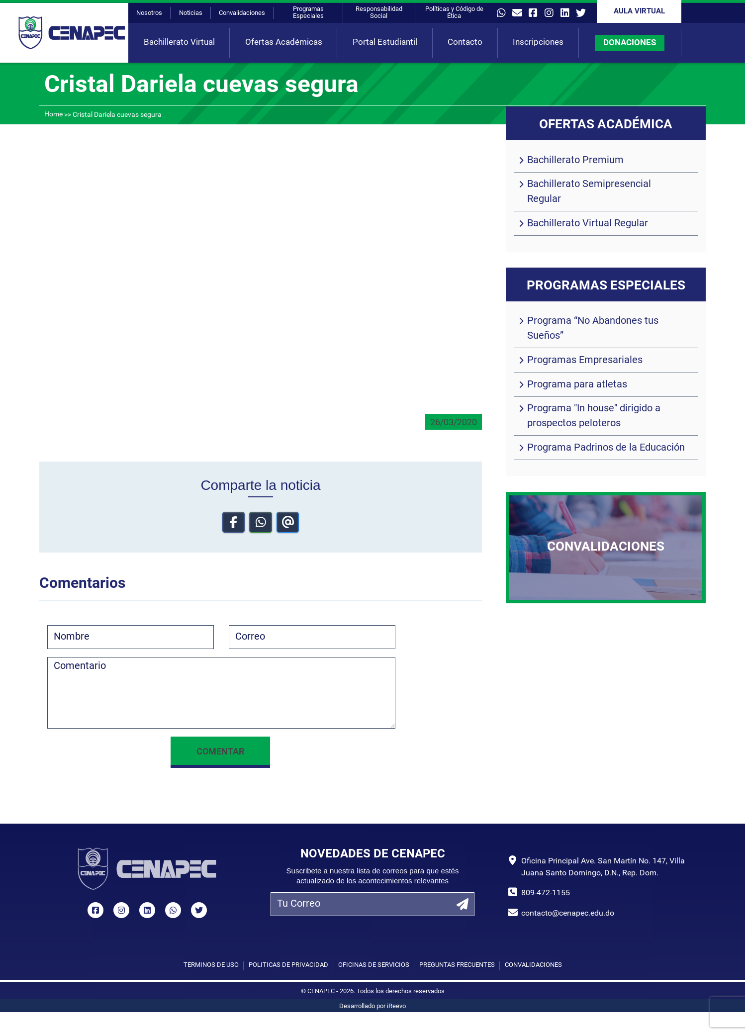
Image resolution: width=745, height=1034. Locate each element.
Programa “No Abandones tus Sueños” (592, 328)
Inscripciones (538, 42)
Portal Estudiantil (385, 42)
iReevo (396, 1006)
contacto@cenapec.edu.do (567, 914)
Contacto (465, 42)
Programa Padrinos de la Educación (606, 448)
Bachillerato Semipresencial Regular (589, 192)
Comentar (220, 752)
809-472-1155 (545, 893)
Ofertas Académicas (283, 42)
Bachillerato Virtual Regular (587, 224)
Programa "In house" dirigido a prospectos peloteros (593, 416)
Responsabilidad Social (379, 12)
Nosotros (149, 13)
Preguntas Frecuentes (457, 965)
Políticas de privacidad (288, 965)
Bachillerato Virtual (179, 42)
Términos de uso (211, 965)
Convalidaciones (242, 13)
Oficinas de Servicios (373, 965)
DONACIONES (629, 43)
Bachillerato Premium (575, 161)
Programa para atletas (577, 385)
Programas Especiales (308, 12)
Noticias (190, 13)
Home (53, 114)
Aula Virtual (639, 11)
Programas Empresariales (585, 361)
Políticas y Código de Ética (454, 12)
